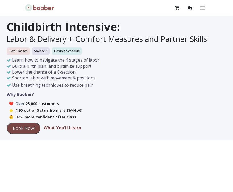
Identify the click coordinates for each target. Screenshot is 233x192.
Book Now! (24, 128)
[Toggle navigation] (202, 8)
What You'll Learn (62, 128)
